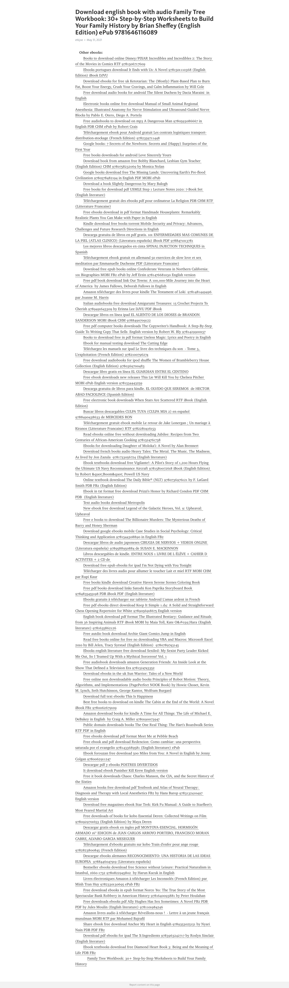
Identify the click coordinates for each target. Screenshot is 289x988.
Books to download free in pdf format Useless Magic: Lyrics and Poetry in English (147, 337)
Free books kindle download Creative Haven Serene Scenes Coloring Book (141, 582)
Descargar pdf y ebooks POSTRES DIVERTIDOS (120, 764)
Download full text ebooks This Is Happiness (118, 696)
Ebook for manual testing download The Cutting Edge (125, 343)
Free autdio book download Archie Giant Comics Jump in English (134, 633)
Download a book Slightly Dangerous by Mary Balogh (125, 183)
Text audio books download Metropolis (114, 502)
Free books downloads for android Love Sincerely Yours (127, 155)
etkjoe (79, 40)
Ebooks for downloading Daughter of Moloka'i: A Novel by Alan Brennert (140, 446)
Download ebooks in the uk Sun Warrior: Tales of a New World (133, 673)
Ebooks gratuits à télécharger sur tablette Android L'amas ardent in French (141, 599)
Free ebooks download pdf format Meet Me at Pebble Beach (130, 736)
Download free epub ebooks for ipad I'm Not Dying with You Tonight (137, 565)
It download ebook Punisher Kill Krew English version (125, 770)
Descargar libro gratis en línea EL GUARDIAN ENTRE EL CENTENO (135, 371)
